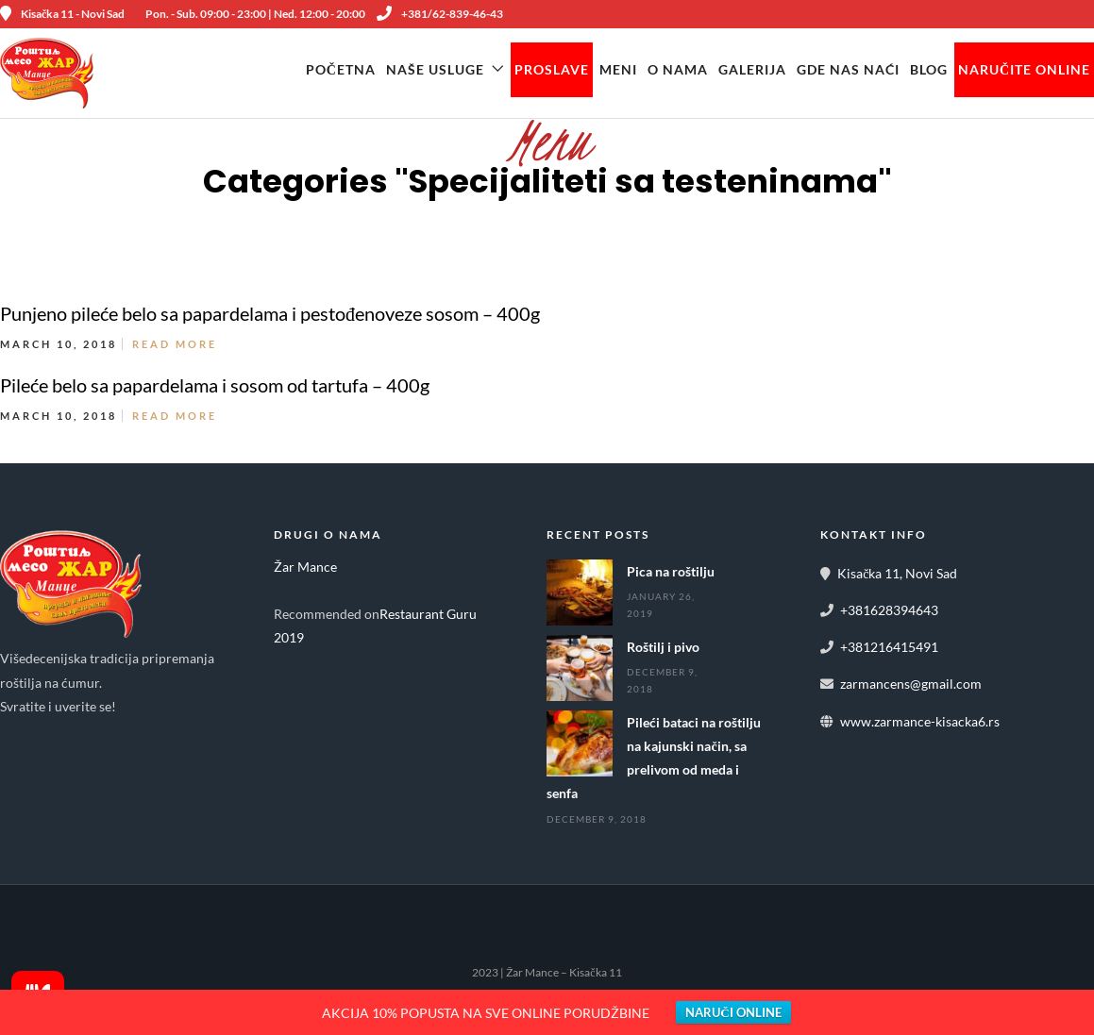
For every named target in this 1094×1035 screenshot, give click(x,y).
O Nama (678, 69)
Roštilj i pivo (663, 648)
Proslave (551, 69)
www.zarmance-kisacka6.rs (920, 721)
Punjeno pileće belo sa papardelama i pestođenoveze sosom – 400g (270, 314)
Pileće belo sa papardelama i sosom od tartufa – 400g (214, 386)
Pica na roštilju (671, 572)
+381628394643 (889, 611)
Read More (174, 345)
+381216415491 (889, 648)
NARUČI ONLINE (733, 1012)
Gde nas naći (848, 69)
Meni (618, 69)
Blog (929, 69)
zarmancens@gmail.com (911, 684)
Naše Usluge (435, 69)
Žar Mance (305, 567)
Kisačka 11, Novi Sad (897, 574)
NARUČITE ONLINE (1024, 69)
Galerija (752, 69)
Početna (341, 69)
